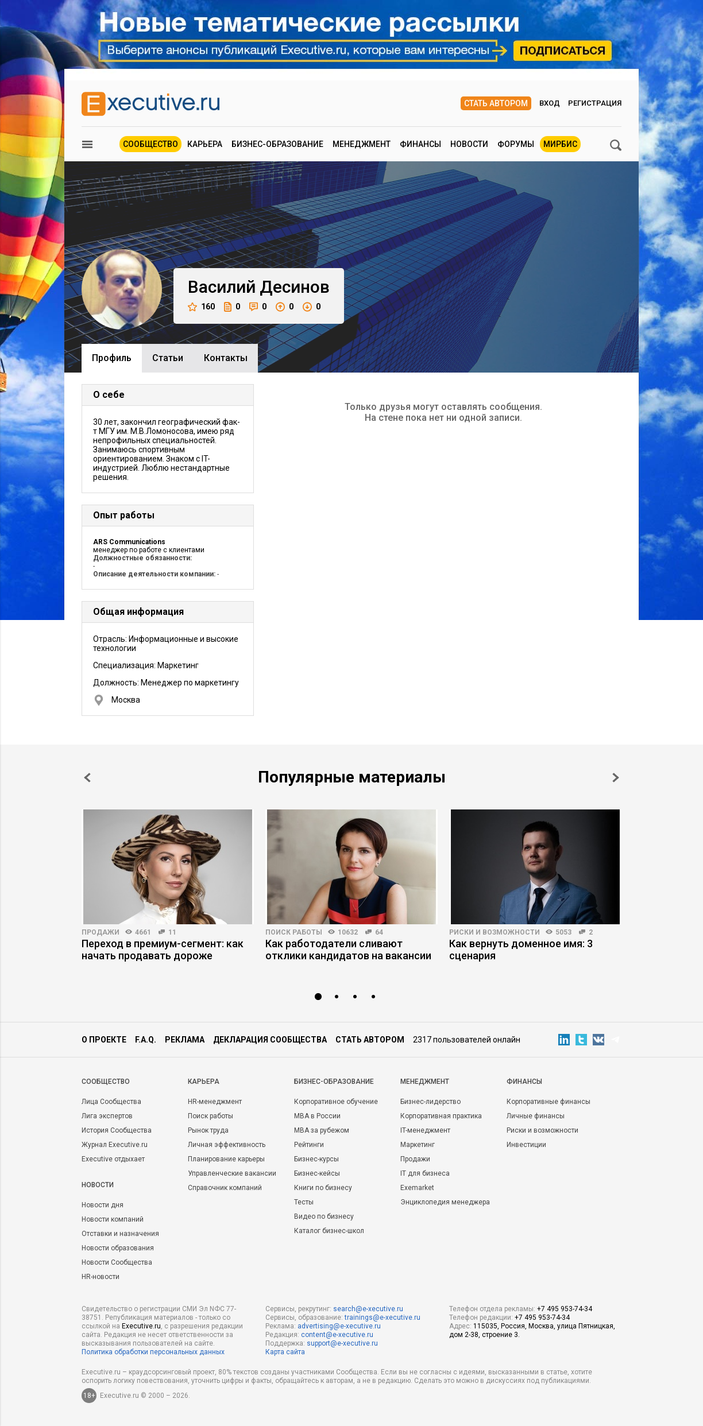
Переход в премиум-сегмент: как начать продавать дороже (163, 949)
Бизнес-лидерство (430, 1102)
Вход (549, 103)
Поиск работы (293, 932)
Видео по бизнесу (324, 1216)
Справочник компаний (225, 1188)
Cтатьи (167, 357)
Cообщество (106, 1082)
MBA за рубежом (321, 1130)
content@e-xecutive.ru (337, 1335)
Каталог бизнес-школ (329, 1231)
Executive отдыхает (113, 1159)
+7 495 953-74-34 (564, 1309)
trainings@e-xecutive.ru (382, 1317)
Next (615, 777)
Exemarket (417, 1188)
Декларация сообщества (270, 1039)
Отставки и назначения (120, 1234)
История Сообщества (117, 1130)
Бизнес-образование (277, 144)
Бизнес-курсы (316, 1159)
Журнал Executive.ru (115, 1145)
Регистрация (594, 103)
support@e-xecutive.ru (342, 1343)
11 (172, 932)
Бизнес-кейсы (317, 1173)
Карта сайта (285, 1352)
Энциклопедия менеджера (445, 1202)
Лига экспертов (107, 1116)
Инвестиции (526, 1145)
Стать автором (496, 103)
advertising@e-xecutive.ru (339, 1326)
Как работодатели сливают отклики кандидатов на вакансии (348, 949)
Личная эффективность (226, 1145)
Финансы (420, 144)
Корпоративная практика (441, 1116)
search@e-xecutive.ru (368, 1309)
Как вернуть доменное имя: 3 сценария (521, 949)
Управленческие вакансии (232, 1173)
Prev (87, 777)
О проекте (104, 1039)
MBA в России (317, 1116)
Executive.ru (141, 1326)
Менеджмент (362, 144)
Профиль (112, 357)
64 (379, 932)
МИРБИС (560, 144)
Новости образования (118, 1248)
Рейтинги (309, 1145)
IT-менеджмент (425, 1130)
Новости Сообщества (117, 1262)
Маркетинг (417, 1145)
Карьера (204, 144)
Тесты (304, 1202)
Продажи (100, 932)
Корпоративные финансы (548, 1102)
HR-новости (100, 1277)
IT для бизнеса (425, 1173)
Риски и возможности (494, 932)
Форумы (515, 144)
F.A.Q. (145, 1039)
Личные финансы (536, 1116)
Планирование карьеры (226, 1159)
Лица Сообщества (111, 1102)
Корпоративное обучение (336, 1102)
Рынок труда (208, 1130)
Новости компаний (113, 1219)
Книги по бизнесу (323, 1188)
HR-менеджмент (215, 1102)
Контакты (226, 357)
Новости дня (102, 1205)
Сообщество (150, 144)
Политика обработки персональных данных (153, 1352)
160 (201, 306)
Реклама (184, 1039)
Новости (469, 144)
